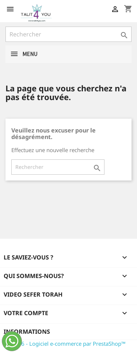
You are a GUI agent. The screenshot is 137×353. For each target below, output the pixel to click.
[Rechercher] (68, 34)
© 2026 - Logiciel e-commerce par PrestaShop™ (65, 343)
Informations (27, 332)
